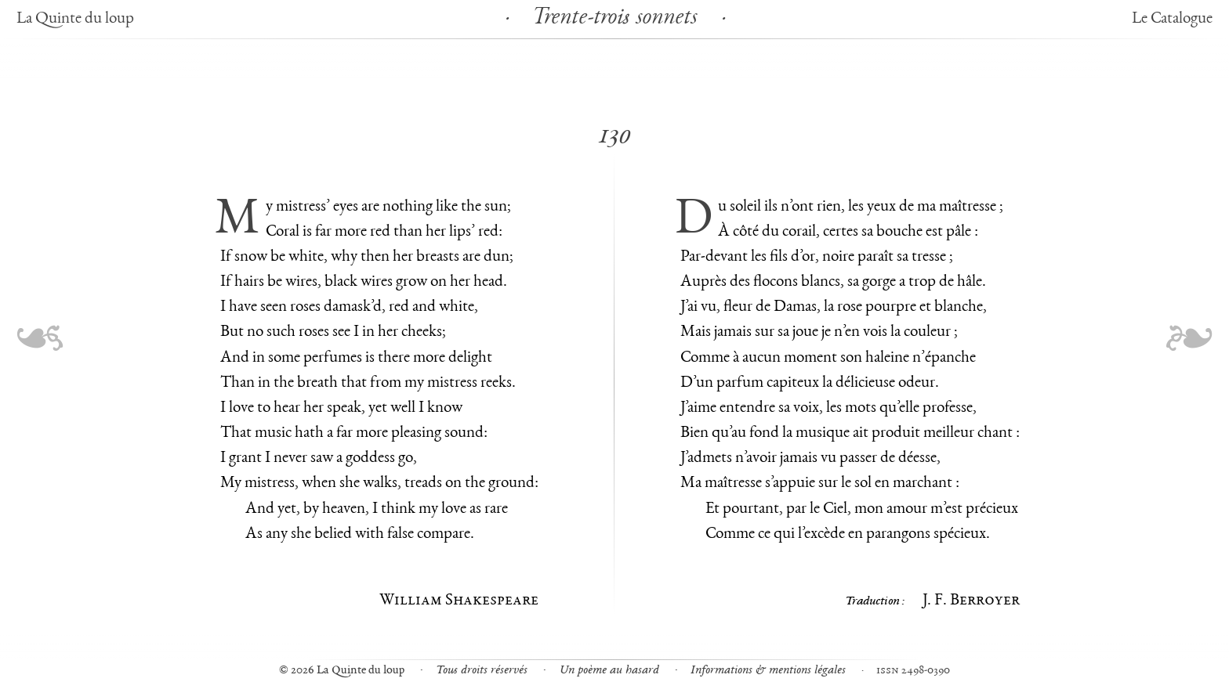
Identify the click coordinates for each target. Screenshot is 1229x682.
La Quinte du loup (75, 19)
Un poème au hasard (609, 670)
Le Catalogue (1172, 19)
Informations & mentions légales (768, 670)
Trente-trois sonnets (614, 19)
